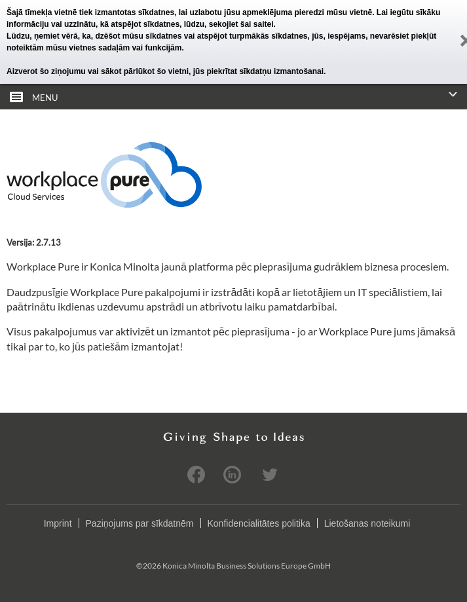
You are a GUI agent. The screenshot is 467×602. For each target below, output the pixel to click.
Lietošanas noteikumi (367, 523)
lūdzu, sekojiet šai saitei (229, 24)
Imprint (58, 523)
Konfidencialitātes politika (259, 523)
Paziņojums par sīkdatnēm (140, 523)
